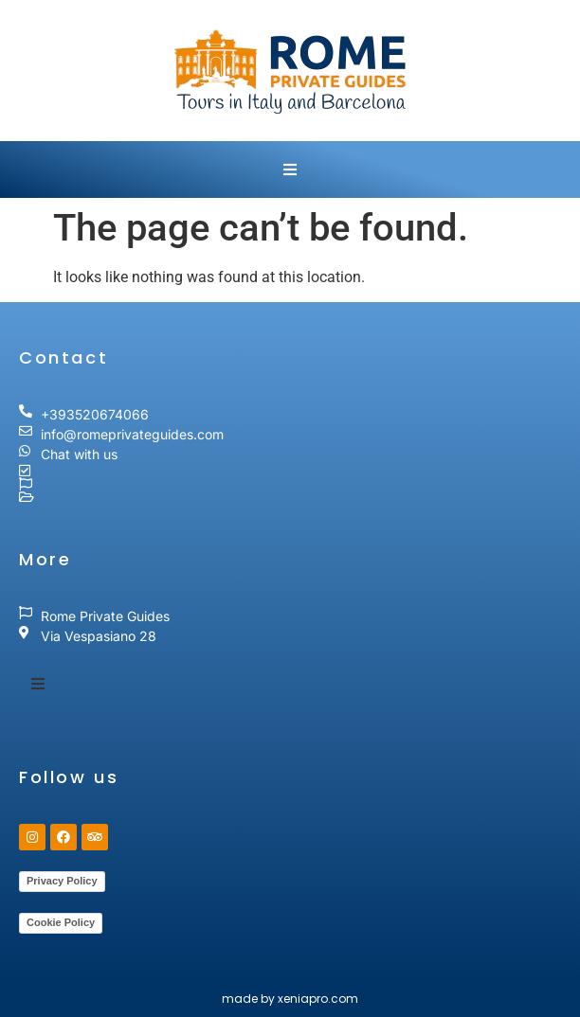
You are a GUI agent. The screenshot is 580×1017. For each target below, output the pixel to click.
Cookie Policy (61, 922)
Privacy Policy (62, 880)
